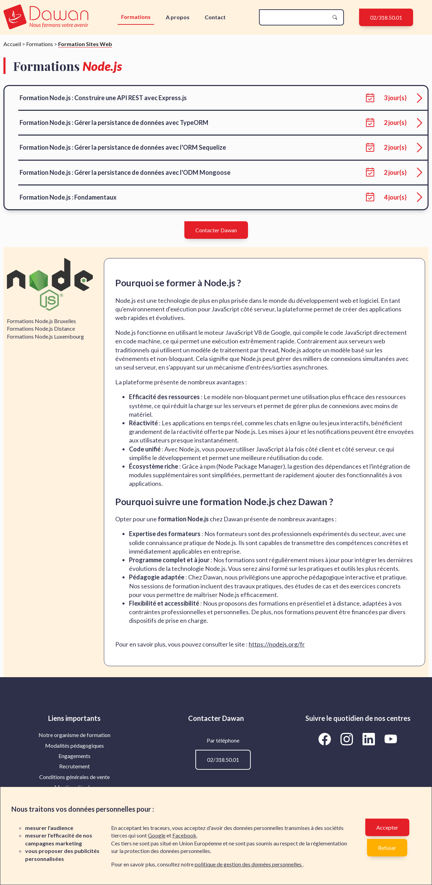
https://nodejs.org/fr (277, 644)
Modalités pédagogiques (74, 745)
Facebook (184, 835)
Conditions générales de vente (74, 777)
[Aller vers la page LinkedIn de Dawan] (370, 738)
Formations (136, 16)
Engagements (74, 756)
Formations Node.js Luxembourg (45, 336)
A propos (178, 17)
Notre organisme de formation (74, 735)
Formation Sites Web (85, 44)
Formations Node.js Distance (41, 328)
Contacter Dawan (216, 230)
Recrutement (74, 766)
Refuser (387, 847)
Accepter (387, 827)
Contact (215, 17)
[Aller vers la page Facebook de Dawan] (326, 738)
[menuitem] (74, 735)
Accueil (12, 44)
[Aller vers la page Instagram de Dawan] (348, 738)
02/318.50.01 (386, 17)
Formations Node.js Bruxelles (41, 321)
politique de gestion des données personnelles (249, 864)
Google (156, 835)
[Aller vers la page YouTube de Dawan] (391, 738)
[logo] (45, 17)
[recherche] (296, 17)
